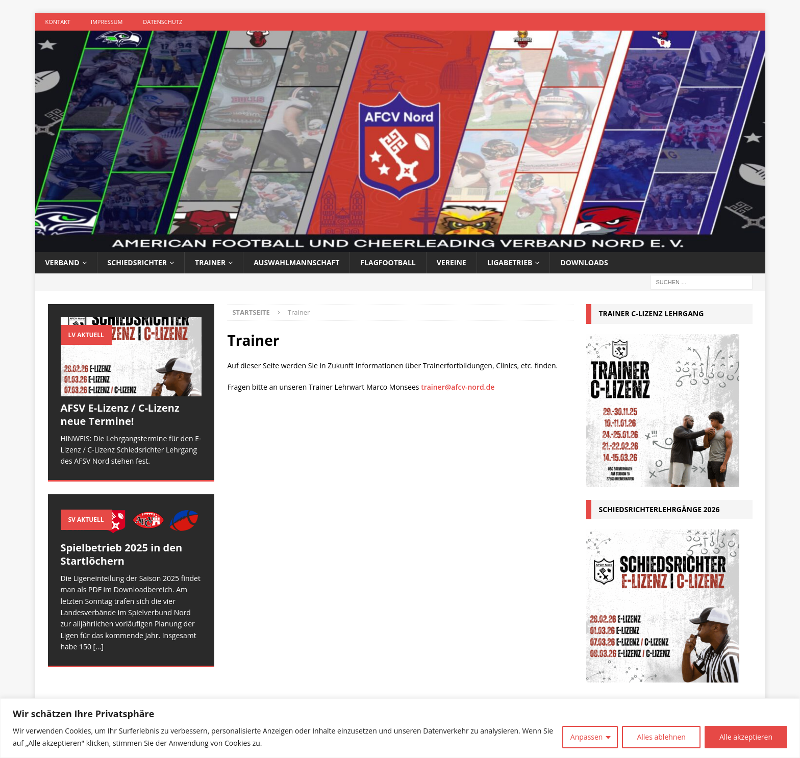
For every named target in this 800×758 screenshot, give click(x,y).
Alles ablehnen (661, 737)
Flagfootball (387, 262)
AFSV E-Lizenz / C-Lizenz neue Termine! (120, 414)
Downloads (584, 262)
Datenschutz (162, 22)
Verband (62, 262)
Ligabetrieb (510, 262)
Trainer (210, 262)
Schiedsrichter (137, 262)
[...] (98, 646)
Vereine (451, 262)
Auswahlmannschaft (296, 262)
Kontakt (57, 22)
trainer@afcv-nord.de (457, 387)
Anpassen (586, 737)
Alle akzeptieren (745, 737)
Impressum (106, 22)
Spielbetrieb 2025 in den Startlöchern (122, 554)
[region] (400, 728)
